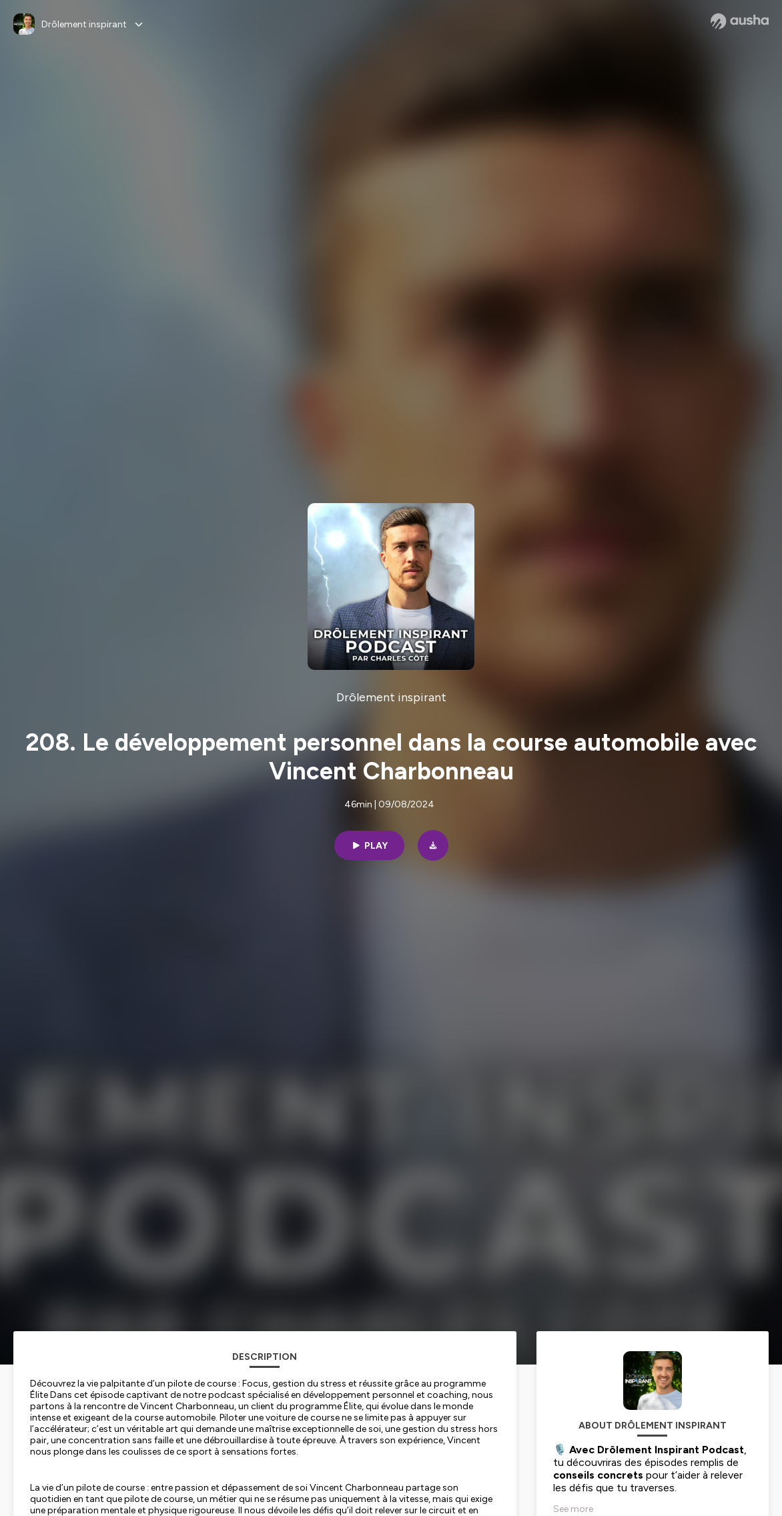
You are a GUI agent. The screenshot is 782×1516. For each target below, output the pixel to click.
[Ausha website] (740, 21)
